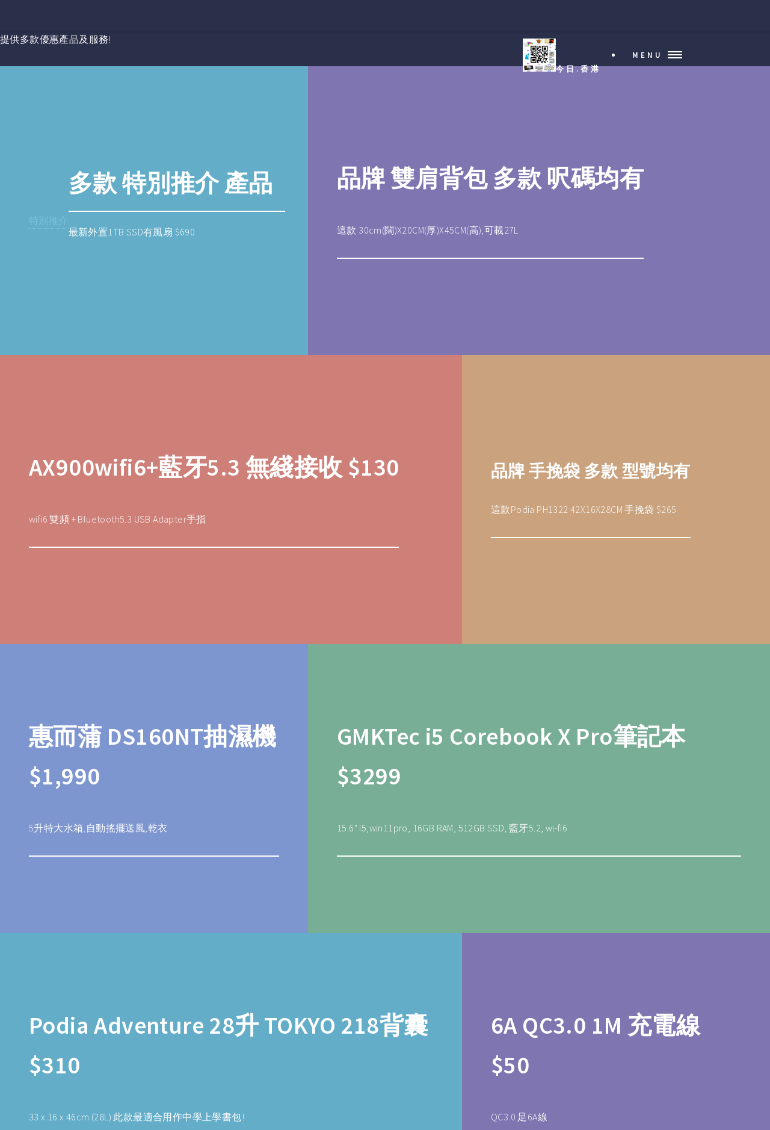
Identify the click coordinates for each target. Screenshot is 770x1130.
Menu (647, 55)
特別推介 (49, 220)
